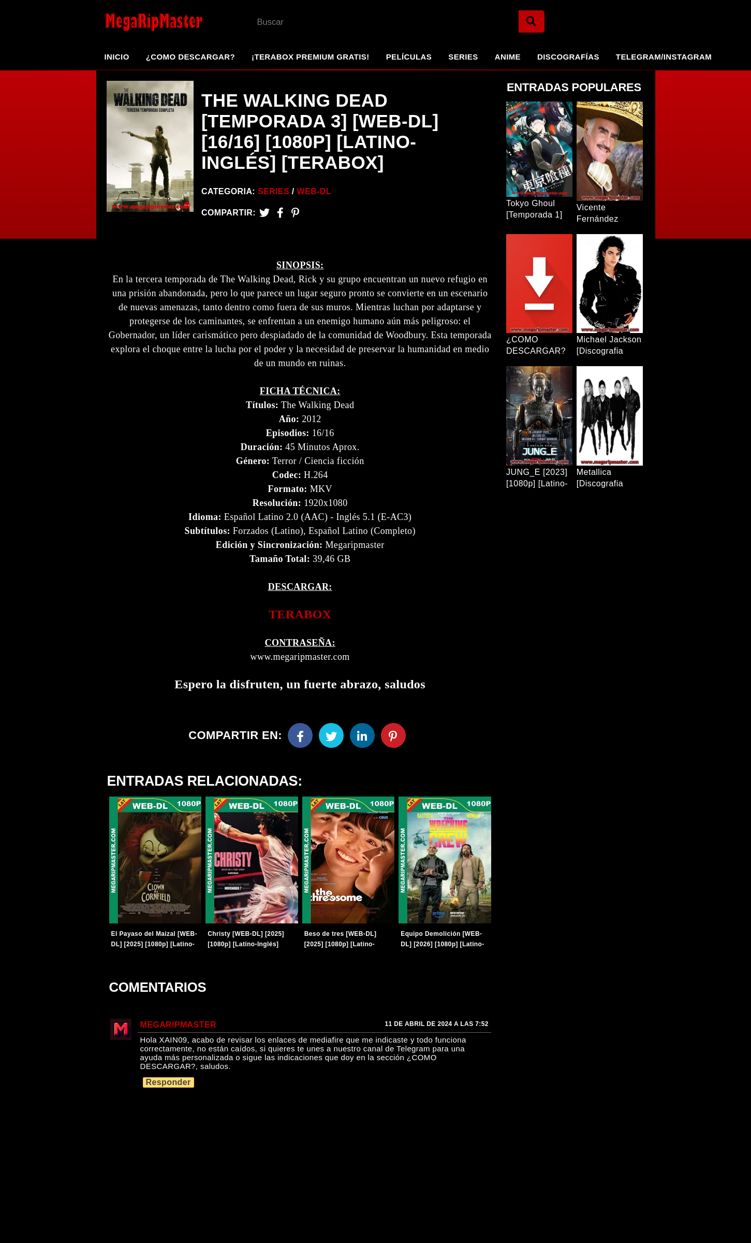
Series (463, 56)
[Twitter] (264, 213)
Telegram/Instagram (664, 56)
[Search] (531, 21)
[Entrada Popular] (539, 149)
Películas (409, 56)
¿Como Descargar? (190, 56)
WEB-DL (314, 191)
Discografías (568, 56)
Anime (508, 56)
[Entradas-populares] (155, 862)
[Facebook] (300, 737)
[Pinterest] (295, 213)
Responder (168, 1085)
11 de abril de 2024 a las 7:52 (437, 1027)
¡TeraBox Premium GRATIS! (311, 56)
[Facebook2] (280, 213)
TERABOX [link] (300, 616)
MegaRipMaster (178, 1028)
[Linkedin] (362, 737)
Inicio (117, 56)
